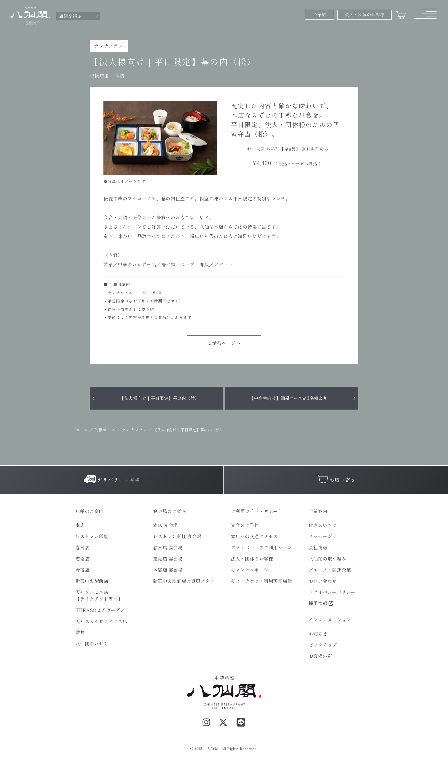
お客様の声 (320, 656)
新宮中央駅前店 (91, 580)
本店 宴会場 (165, 525)
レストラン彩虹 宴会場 (177, 536)
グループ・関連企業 (330, 569)
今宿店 (82, 569)
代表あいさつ (323, 525)
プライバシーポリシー (332, 592)
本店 (120, 75)
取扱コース (105, 429)
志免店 (82, 558)
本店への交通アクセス (254, 536)
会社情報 (318, 547)
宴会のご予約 (245, 525)
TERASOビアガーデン (100, 610)
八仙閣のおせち (91, 643)
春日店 (82, 547)
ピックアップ (323, 644)
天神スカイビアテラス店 (101, 621)
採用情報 (321, 603)
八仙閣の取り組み (327, 558)
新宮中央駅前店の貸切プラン (183, 580)
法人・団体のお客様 (252, 558)
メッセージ (320, 536)
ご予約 (319, 14)
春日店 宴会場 (168, 547)
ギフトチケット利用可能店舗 (261, 580)
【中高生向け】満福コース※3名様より (288, 398)
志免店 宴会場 (168, 558)
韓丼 (80, 632)
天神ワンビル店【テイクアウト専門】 (99, 595)
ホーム (81, 429)
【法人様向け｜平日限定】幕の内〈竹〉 (159, 398)
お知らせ (318, 633)
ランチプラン (134, 429)
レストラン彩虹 (91, 536)
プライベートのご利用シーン (261, 547)
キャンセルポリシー (252, 569)
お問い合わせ (323, 580)
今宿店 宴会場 (168, 569)
